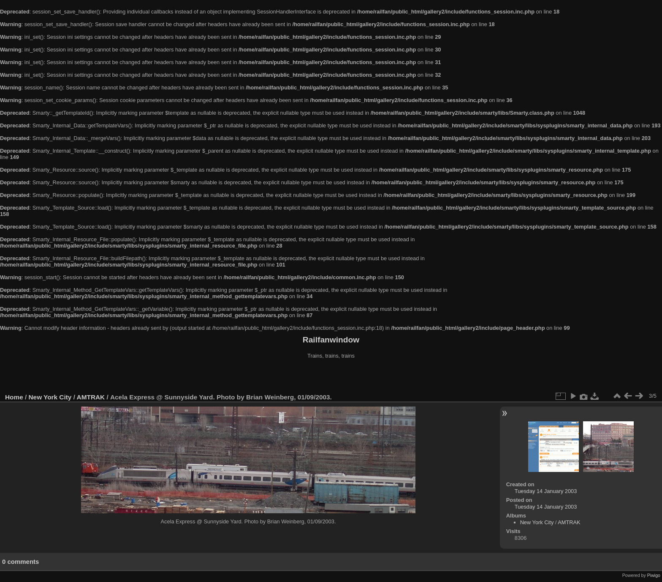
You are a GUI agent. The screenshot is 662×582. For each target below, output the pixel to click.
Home (14, 397)
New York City (50, 397)
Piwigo (653, 575)
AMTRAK (91, 397)
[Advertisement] (331, 377)
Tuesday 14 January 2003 (546, 491)
